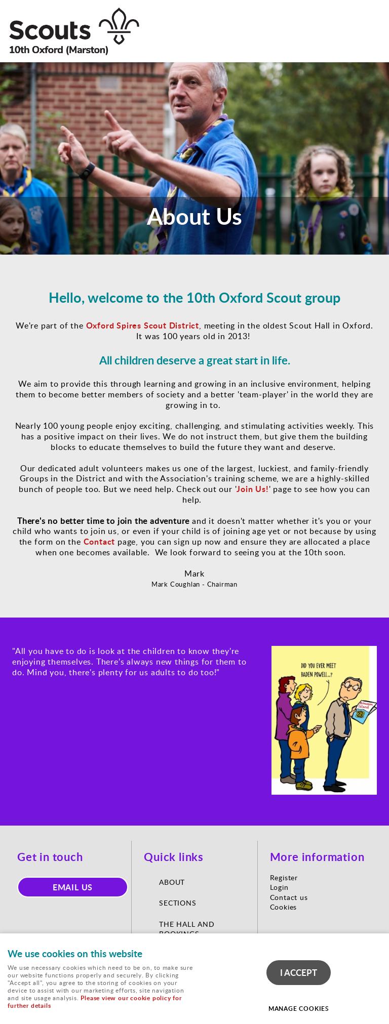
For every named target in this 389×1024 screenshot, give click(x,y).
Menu (371, 16)
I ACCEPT (298, 972)
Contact (99, 541)
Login (279, 887)
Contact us (289, 897)
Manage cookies (298, 1008)
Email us (73, 887)
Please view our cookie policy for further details (94, 1002)
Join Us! (252, 489)
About (173, 882)
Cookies (283, 907)
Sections (177, 903)
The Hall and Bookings (187, 928)
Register (284, 877)
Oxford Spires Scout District (142, 325)
